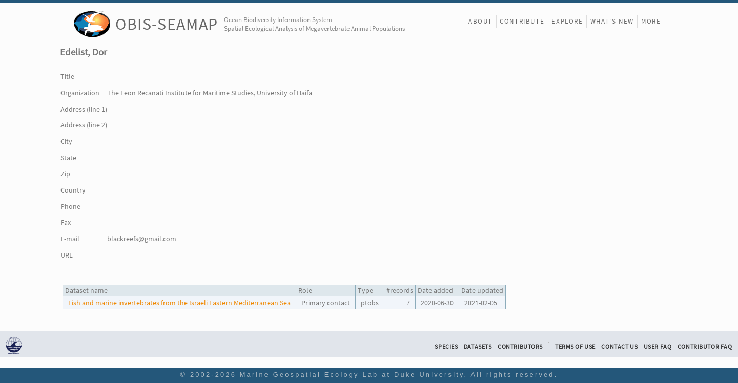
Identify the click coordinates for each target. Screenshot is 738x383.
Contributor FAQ (705, 346)
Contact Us (619, 346)
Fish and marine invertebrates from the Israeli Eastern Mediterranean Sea (179, 302)
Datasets (478, 346)
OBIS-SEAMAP (166, 23)
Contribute (522, 21)
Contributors (520, 346)
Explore (567, 21)
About (480, 21)
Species (446, 346)
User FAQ (658, 346)
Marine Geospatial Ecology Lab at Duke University (352, 374)
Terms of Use (575, 346)
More (651, 21)
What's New (612, 21)
